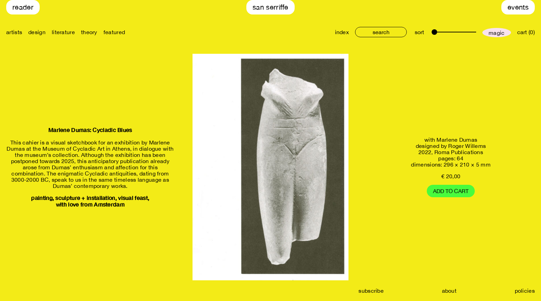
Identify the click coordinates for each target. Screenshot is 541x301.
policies (525, 291)
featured (114, 32)
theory (89, 32)
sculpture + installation (85, 197)
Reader (22, 7)
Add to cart (451, 191)
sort (419, 32)
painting (41, 197)
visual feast (133, 197)
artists (14, 32)
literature (63, 32)
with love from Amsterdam (90, 204)
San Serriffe (270, 7)
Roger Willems (467, 146)
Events (518, 7)
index (342, 32)
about (449, 291)
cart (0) (526, 32)
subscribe (371, 291)
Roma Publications (458, 152)
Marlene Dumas (456, 140)
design (37, 32)
